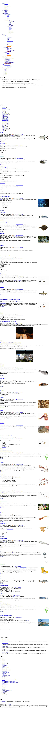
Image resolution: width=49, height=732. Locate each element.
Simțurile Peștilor (5, 124)
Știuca (3, 127)
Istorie (3, 111)
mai (3, 693)
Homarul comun (9, 48)
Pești (5, 35)
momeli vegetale (23, 567)
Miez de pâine (11, 32)
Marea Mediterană (5, 114)
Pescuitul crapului (5, 643)
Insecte (10, 29)
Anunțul (2, 245)
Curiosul (2, 390)
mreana (13, 276)
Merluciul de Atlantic (10, 45)
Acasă (3, 3)
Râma (9, 27)
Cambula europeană (10, 41)
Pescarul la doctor (4, 585)
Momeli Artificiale (8, 14)
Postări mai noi (2, 627)
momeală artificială (9, 552)
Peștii (1, 199)
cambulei (7, 440)
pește (12, 135)
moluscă (14, 465)
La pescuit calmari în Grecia (6, 615)
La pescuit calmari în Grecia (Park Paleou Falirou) (10, 342)
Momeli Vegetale (9, 20)
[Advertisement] (24, 96)
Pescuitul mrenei (3, 273)
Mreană (8, 40)
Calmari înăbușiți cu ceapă (5, 603)
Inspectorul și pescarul (5, 255)
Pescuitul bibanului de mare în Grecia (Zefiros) (10, 299)
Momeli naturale (3, 501)
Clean (7, 43)
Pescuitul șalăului (5, 652)
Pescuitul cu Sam (9, 66)
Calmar (8, 53)
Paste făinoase (11, 25)
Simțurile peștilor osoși (5, 196)
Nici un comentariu (19, 134)
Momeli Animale (9, 26)
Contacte (6, 9)
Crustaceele (2, 474)
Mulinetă (6, 12)
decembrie (4, 663)
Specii (3, 34)
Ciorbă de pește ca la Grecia (9, 58)
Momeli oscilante (3, 538)
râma (15, 280)
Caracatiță (8, 54)
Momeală (4, 447)
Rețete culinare (4, 56)
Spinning (6, 11)
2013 (3, 660)
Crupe (10, 24)
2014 (3, 659)
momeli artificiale (6, 541)
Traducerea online (3, 701)
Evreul (1, 312)
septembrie (4, 691)
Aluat (9, 33)
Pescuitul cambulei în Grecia (6, 435)
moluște (16, 236)
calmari (25, 346)
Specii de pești (4, 126)
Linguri (8, 15)
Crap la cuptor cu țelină (8, 57)
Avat (7, 36)
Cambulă (8, 38)
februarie (4, 694)
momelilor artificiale (30, 491)
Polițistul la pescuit (4, 167)
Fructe (10, 23)
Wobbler (8, 16)
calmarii (27, 620)
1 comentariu (18, 476)
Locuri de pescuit (5, 113)
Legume (10, 22)
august (4, 692)
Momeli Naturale (7, 19)
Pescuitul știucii (5, 646)
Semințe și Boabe (5, 123)
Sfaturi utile (6, 8)
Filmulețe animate (7, 65)
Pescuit (9, 704)
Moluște (6, 52)
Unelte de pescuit (5, 10)
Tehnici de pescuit (5, 128)
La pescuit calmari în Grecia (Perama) (8, 321)
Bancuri (6, 7)
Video (3, 64)
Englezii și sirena (3, 143)
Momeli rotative (3, 523)
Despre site (6, 4)
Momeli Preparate (9, 31)
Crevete (8, 49)
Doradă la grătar (7, 59)
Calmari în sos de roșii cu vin (9, 62)
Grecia (8, 6)
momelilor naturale (3, 492)
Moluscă (2, 156)
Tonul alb (2, 593)
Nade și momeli (5, 13)
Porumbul (2, 564)
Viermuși (10, 28)
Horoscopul (2, 183)
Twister (8, 17)
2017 (3, 658)
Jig (7, 18)
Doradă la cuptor (7, 61)
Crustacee (6, 47)
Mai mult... (2, 141)
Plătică (1, 132)
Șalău (7, 44)
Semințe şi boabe (11, 21)
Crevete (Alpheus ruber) (11, 50)
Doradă (8, 39)
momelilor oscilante (10, 529)
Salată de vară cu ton (8, 60)
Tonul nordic (3, 212)
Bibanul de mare (9, 37)
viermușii (19, 280)
